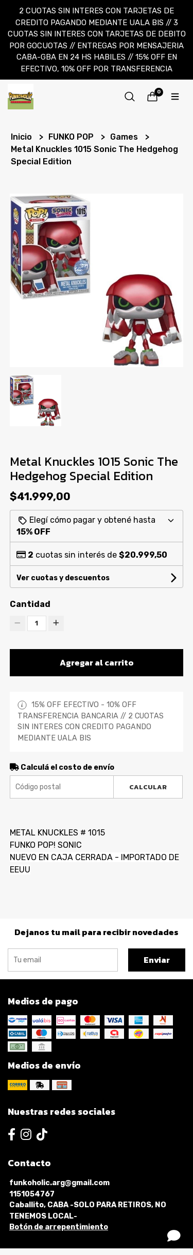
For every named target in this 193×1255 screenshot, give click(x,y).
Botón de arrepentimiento (58, 1227)
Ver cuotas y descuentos (63, 578)
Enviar (157, 960)
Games (125, 137)
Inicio (22, 137)
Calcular (148, 787)
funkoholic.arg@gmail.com (59, 1182)
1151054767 (32, 1194)
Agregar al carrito (97, 662)
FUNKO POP (72, 137)
